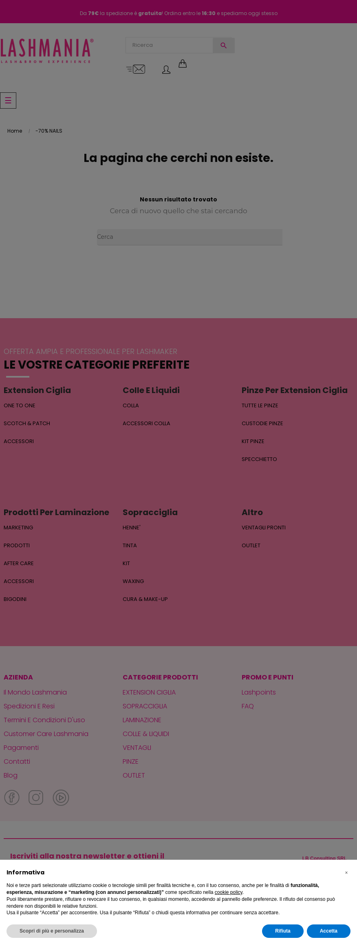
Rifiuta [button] (282, 931)
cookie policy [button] (228, 892)
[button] (346, 872)
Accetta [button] (328, 931)
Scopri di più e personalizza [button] (52, 931)
